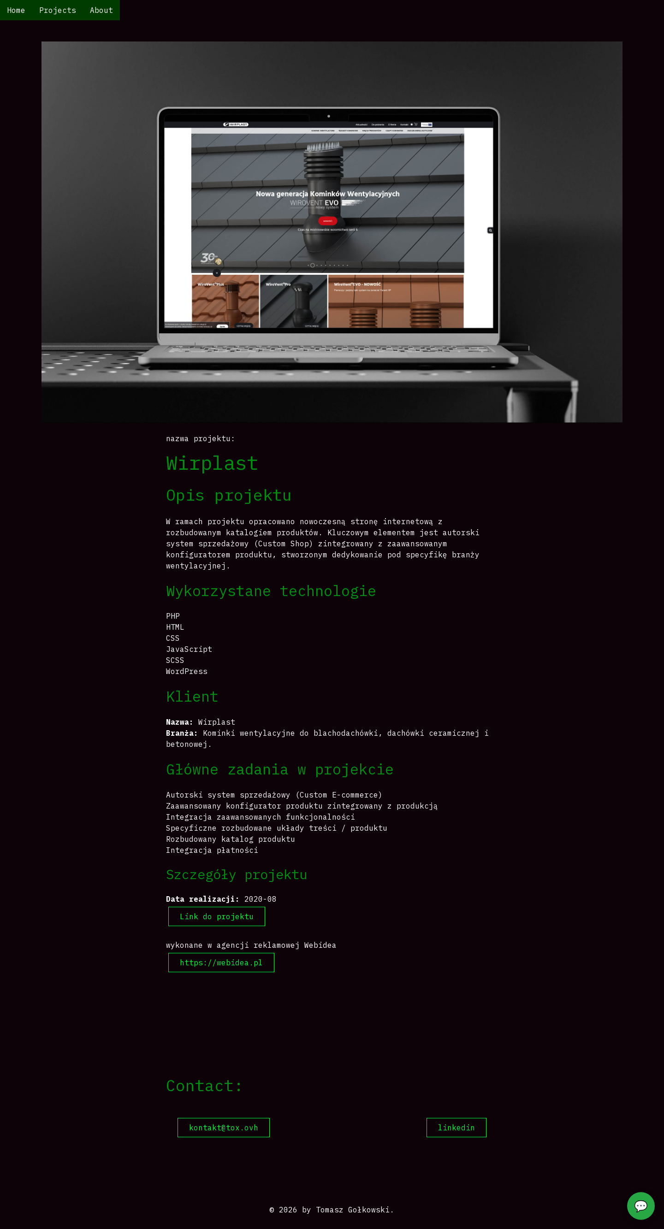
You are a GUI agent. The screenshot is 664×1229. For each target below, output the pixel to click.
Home (16, 10)
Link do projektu (217, 916)
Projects (57, 10)
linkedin (456, 1127)
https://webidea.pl (221, 962)
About (101, 10)
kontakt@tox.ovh (223, 1127)
